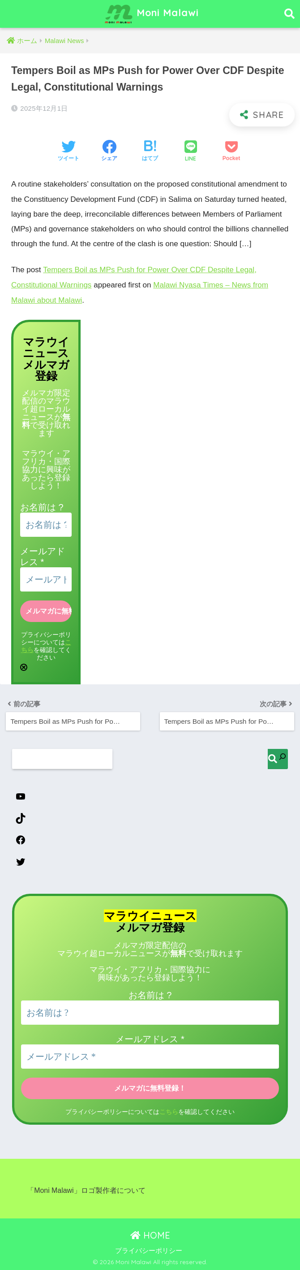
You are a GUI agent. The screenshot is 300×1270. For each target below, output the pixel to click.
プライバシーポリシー (148, 1249)
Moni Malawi (151, 14)
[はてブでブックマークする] (150, 151)
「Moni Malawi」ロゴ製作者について (86, 1189)
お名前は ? (42, 506)
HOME (150, 1234)
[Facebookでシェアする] (109, 151)
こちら (168, 1110)
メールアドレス (150, 1038)
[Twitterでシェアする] (68, 151)
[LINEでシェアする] (190, 151)
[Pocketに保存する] (231, 151)
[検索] (278, 758)
